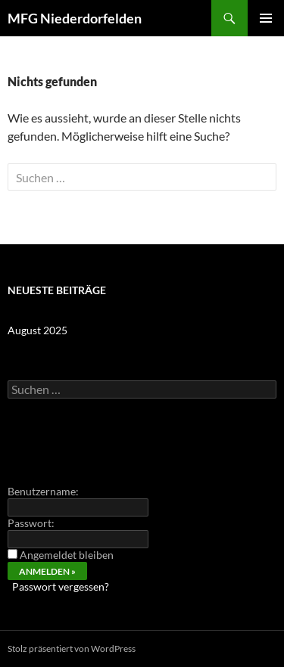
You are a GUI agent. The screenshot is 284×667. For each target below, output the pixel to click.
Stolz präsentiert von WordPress (72, 648)
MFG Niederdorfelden (75, 18)
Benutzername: (43, 491)
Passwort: (31, 523)
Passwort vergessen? (60, 586)
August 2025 (37, 330)
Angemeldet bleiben (67, 554)
